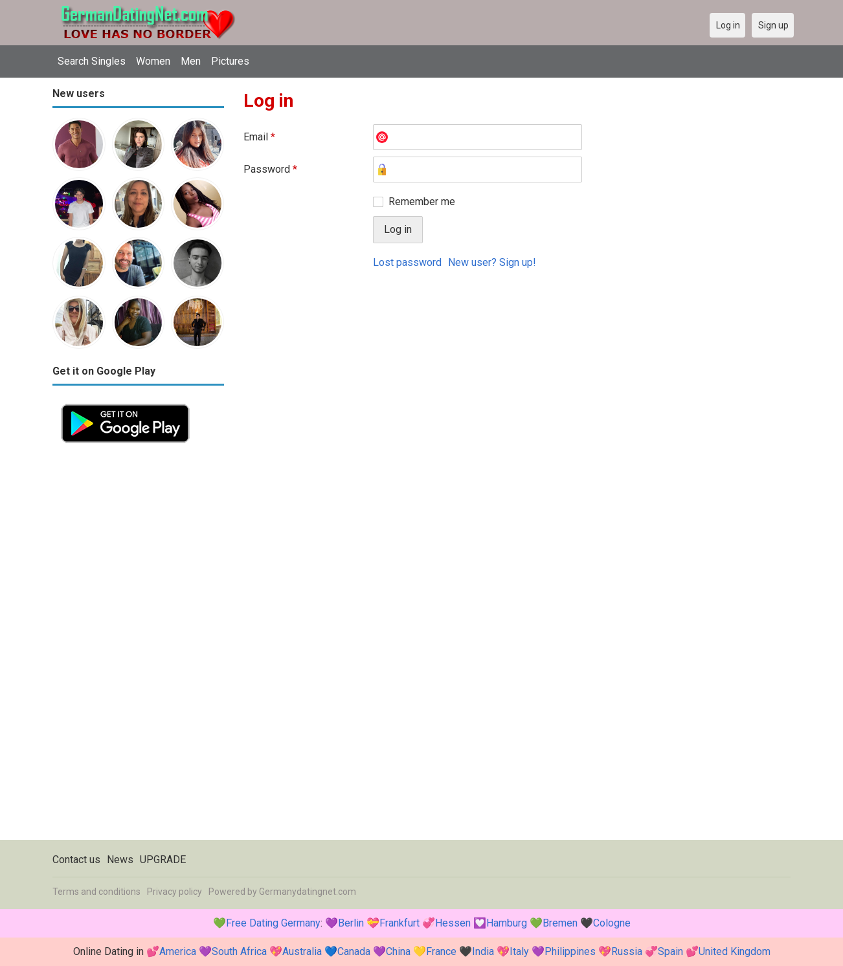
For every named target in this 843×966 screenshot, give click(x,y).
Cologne (612, 923)
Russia (626, 951)
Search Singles (92, 61)
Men (191, 61)
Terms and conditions (96, 891)
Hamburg (506, 923)
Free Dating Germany (273, 923)
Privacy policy (174, 891)
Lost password (407, 262)
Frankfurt (399, 923)
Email (259, 137)
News (120, 859)
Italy (519, 951)
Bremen (560, 923)
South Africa (239, 951)
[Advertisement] (138, 646)
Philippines (570, 951)
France (441, 951)
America (177, 951)
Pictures (230, 61)
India (483, 951)
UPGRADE (163, 859)
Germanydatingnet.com (307, 891)
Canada (353, 951)
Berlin (351, 923)
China (398, 951)
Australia (302, 951)
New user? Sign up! (492, 262)
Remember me (421, 201)
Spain (670, 951)
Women (153, 61)
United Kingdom (734, 951)
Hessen (453, 923)
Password (270, 169)
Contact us (76, 859)
